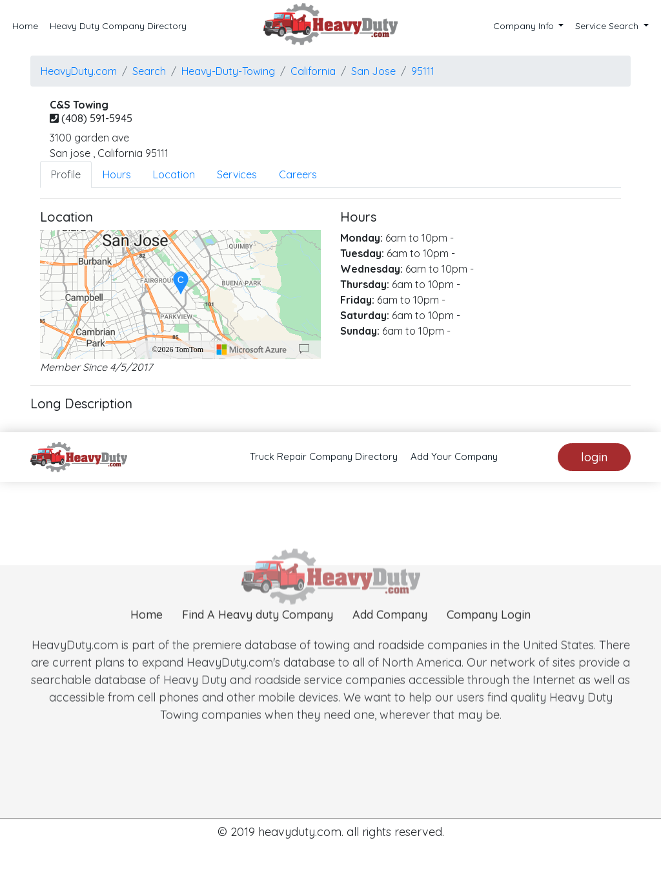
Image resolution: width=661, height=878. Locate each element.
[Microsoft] (251, 349)
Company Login (489, 634)
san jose (373, 71)
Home (25, 26)
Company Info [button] (524, 26)
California (313, 71)
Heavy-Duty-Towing (228, 71)
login (594, 457)
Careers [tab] (298, 174)
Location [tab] (174, 174)
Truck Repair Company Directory (324, 456)
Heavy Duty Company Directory (118, 26)
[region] (180, 294)
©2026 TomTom (177, 349)
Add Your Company (454, 456)
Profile (66, 174)
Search (149, 71)
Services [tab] (237, 174)
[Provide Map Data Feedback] (304, 349)
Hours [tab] (117, 174)
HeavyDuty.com (79, 71)
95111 (422, 71)
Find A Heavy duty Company (257, 634)
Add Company (389, 634)
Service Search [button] (608, 26)
